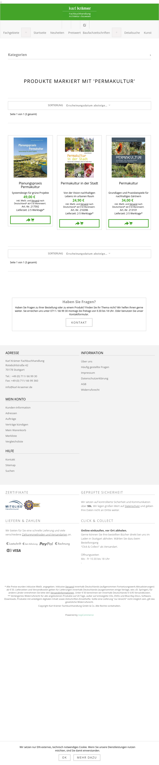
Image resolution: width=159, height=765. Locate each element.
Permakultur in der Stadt (79, 183)
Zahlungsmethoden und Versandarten (44, 534)
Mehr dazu (87, 757)
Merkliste (11, 436)
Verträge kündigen (16, 424)
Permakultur (128, 183)
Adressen (11, 413)
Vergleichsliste (14, 441)
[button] (11, 33)
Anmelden (93, 24)
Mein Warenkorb (75, 25)
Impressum (88, 373)
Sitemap (10, 465)
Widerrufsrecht (90, 389)
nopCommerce (86, 614)
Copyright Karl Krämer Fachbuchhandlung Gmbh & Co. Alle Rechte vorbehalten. (79, 605)
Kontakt (79, 322)
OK (64, 757)
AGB (83, 384)
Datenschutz (132, 506)
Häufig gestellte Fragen (95, 367)
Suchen (10, 471)
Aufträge (10, 419)
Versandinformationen (62, 592)
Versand (35, 200)
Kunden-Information (17, 407)
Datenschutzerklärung (94, 378)
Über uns (86, 361)
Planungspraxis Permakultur (30, 185)
